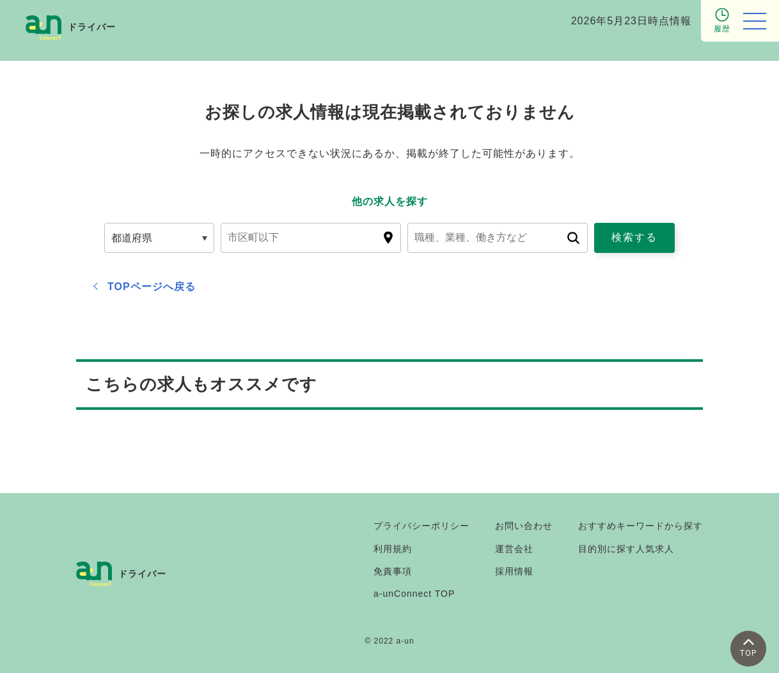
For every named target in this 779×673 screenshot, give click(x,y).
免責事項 (393, 571)
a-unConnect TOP (414, 593)
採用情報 (514, 571)
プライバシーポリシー (421, 526)
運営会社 (514, 549)
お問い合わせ (524, 526)
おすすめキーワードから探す (640, 526)
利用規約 (393, 549)
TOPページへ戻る (151, 286)
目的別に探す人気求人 (626, 549)
